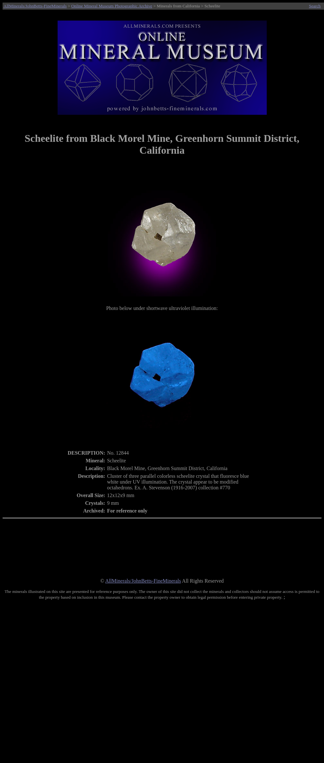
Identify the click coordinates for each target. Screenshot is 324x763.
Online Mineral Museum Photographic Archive (111, 6)
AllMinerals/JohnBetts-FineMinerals (35, 6)
